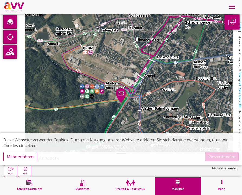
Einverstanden (222, 156)
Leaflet (239, 26)
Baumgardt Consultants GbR (239, 90)
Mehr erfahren (20, 156)
